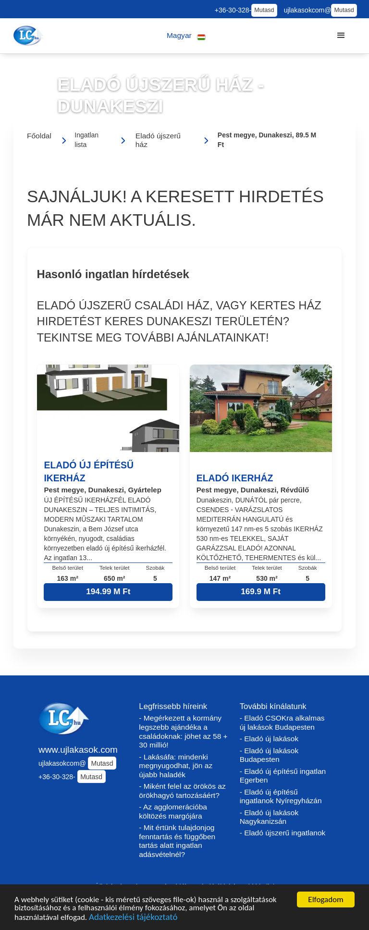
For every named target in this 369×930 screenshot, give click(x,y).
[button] (186, 35)
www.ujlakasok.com (78, 750)
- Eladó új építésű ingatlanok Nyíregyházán (281, 796)
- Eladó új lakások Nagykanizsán (269, 817)
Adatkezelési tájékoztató (133, 919)
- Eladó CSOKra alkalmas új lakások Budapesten (282, 722)
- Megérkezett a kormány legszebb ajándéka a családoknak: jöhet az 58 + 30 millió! (183, 731)
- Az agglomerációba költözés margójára (173, 811)
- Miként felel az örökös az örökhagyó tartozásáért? (182, 790)
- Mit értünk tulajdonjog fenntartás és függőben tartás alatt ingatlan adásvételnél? (177, 840)
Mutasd (264, 10)
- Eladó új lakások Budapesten (269, 755)
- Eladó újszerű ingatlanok (283, 833)
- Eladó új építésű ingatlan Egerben (283, 775)
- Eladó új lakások (269, 738)
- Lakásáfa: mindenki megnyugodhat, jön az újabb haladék (175, 766)
